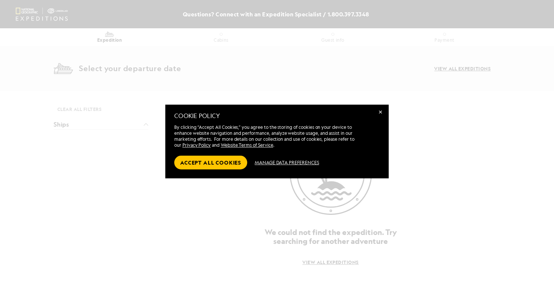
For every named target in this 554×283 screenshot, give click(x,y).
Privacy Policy (196, 145)
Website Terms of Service (247, 145)
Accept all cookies (210, 162)
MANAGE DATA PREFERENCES (287, 162)
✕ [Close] (380, 111)
